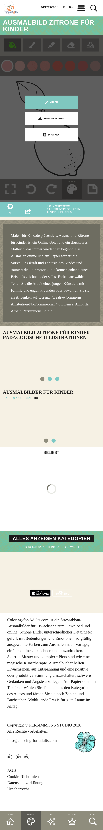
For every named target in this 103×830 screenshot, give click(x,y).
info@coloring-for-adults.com (32, 749)
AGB (11, 782)
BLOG (68, 7)
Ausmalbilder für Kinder (38, 396)
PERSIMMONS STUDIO (50, 734)
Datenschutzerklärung (25, 795)
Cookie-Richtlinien (23, 788)
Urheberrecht (18, 801)
